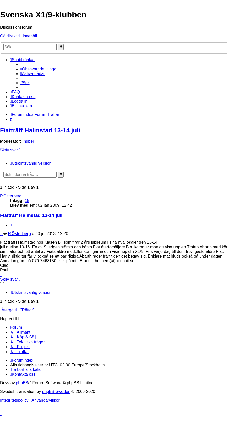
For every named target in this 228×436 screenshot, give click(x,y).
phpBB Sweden (56, 391)
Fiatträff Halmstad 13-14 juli (40, 130)
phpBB (22, 383)
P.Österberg (10, 196)
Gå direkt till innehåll (18, 36)
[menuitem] (38, 69)
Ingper (28, 141)
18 (27, 200)
